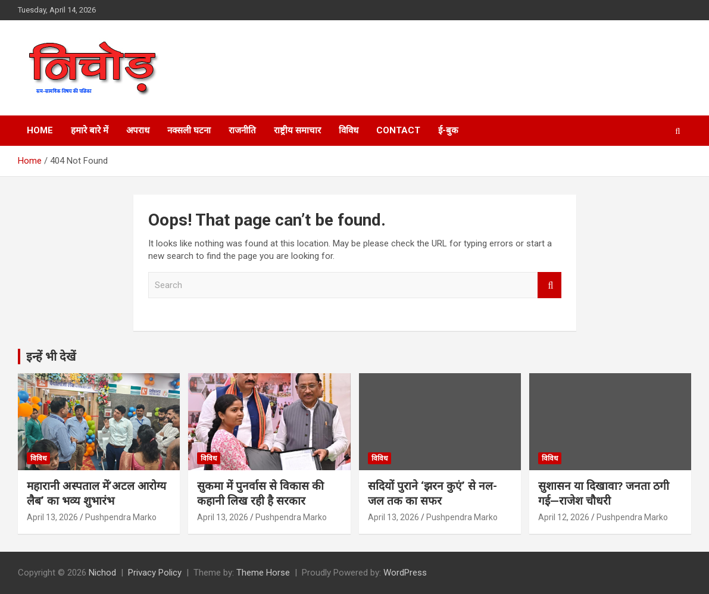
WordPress (405, 572)
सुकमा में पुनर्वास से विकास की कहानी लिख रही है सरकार (260, 493)
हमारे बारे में (89, 130)
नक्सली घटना (189, 130)
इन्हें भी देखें (51, 356)
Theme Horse (263, 572)
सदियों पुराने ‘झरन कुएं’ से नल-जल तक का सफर (432, 493)
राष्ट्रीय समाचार (297, 130)
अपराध (137, 130)
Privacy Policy (155, 572)
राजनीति (242, 130)
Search (549, 285)
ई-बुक (448, 130)
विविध (348, 130)
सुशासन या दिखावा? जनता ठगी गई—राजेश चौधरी (603, 493)
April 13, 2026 (52, 517)
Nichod (102, 572)
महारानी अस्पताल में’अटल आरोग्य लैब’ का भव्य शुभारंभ (96, 493)
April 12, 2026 (563, 517)
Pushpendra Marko (121, 517)
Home (40, 130)
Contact (398, 130)
